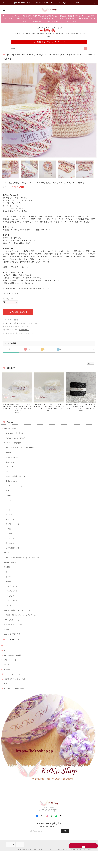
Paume (8, 452)
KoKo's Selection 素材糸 (15, 437)
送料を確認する (24, 329)
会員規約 (90, 848)
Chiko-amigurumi (12, 480)
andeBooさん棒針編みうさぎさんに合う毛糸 (22, 557)
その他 (8, 605)
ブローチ (9, 533)
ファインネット (11, 600)
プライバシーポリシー (13, 674)
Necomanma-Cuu (12, 457)
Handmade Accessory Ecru (16, 485)
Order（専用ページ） (12, 619)
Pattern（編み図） (10, 562)
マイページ (8, 664)
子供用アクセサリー (13, 524)
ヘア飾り (9, 528)
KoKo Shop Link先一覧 (14, 688)
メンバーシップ (10, 659)
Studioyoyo (10, 461)
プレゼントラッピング (11, 299)
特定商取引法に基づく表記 (14, 679)
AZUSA (8, 500)
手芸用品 (7, 567)
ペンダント (10, 538)
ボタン (8, 576)
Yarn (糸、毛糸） (10, 428)
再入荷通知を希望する (18, 311)
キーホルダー (11, 543)
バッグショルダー (12, 590)
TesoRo (8, 495)
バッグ (8, 509)
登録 (65, 830)
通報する (90, 363)
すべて (11, 348)
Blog (6, 650)
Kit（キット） (9, 552)
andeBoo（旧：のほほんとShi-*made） (20, 447)
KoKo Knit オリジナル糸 (15, 433)
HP (5, 683)
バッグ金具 (10, 595)
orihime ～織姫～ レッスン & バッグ (18, 610)
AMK (7, 490)
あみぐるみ (10, 514)
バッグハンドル (11, 586)
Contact (7, 669)
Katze (8, 471)
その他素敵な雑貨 (12, 547)
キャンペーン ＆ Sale (13, 624)
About (6, 645)
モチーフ (9, 581)
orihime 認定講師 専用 (12, 634)
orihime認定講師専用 (12, 655)
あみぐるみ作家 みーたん (16, 476)
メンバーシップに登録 (11, 322)
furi (7, 504)
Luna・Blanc (10, 466)
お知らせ (7, 629)
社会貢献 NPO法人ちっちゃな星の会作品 (20, 614)
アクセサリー (11, 519)
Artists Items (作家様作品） (14, 442)
